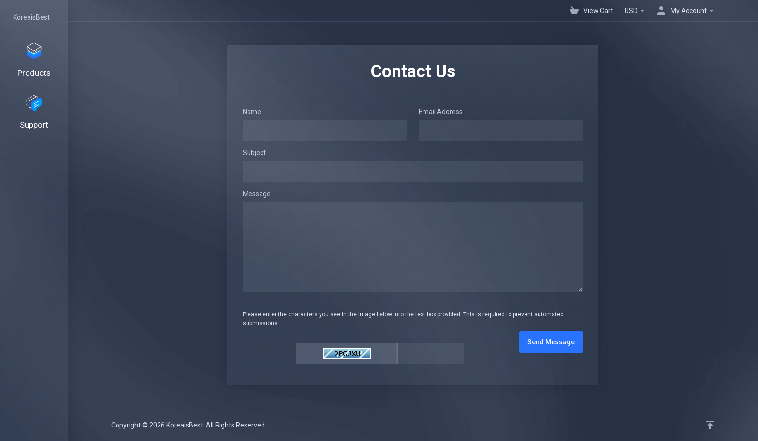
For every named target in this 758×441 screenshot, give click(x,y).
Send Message (551, 342)
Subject (254, 152)
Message (257, 194)
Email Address (441, 111)
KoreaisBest (31, 17)
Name (252, 111)
